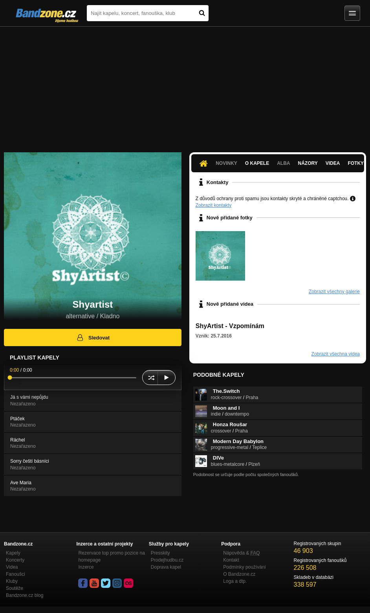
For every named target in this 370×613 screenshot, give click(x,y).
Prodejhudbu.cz (167, 560)
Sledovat (93, 337)
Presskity (160, 553)
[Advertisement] (185, 85)
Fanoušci (15, 574)
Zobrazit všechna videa (335, 354)
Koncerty (15, 560)
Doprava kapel (166, 567)
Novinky (226, 163)
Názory (308, 163)
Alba (283, 163)
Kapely (13, 553)
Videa (333, 163)
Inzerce (85, 567)
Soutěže (14, 588)
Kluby (12, 581)
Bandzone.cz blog (24, 595)
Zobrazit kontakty (213, 205)
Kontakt (231, 560)
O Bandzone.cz (239, 574)
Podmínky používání (244, 567)
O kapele (257, 163)
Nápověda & (241, 553)
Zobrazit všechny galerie (334, 291)
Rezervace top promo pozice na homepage (111, 556)
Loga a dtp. (235, 581)
